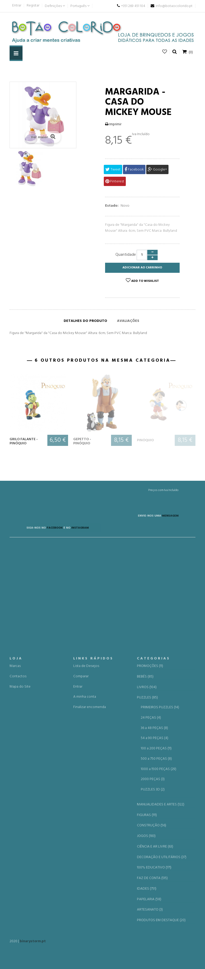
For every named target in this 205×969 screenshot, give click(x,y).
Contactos (18, 868)
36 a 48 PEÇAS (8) (154, 919)
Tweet (113, 170)
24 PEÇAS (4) (151, 909)
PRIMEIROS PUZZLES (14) (160, 899)
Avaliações (128, 321)
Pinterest (114, 181)
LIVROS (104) (147, 878)
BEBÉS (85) (145, 868)
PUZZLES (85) (147, 889)
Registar (33, 6)
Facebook (134, 170)
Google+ (157, 170)
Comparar (81, 868)
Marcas (15, 858)
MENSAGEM (142, 522)
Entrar (16, 6)
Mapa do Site (20, 878)
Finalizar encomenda (89, 899)
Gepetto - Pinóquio (82, 441)
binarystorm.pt (33, 945)
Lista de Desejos (86, 858)
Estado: (112, 206)
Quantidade (125, 254)
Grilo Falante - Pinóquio (24, 441)
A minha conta (84, 888)
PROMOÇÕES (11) (150, 858)
